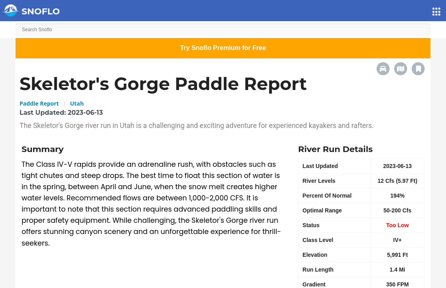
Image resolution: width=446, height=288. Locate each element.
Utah (77, 103)
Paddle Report (39, 103)
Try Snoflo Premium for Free (223, 47)
